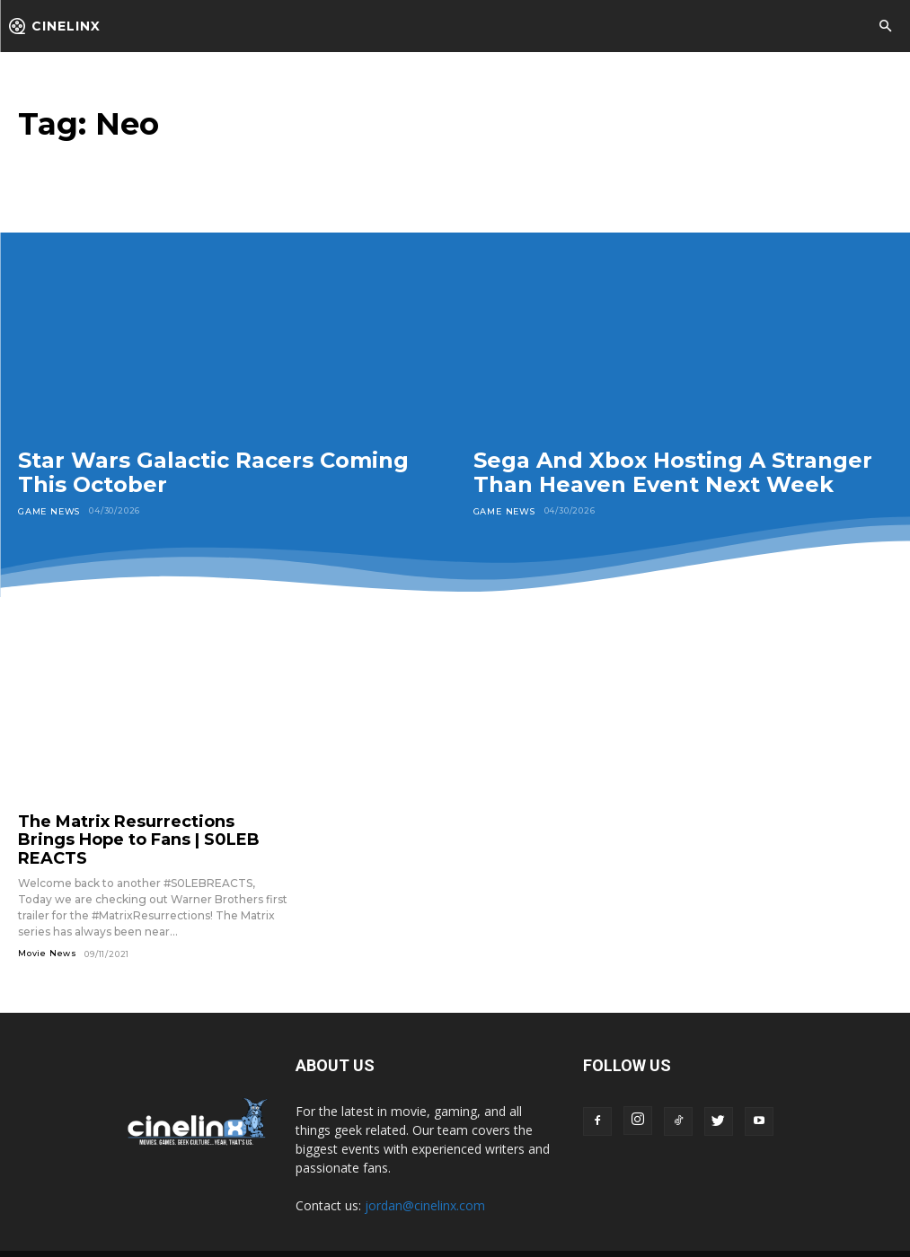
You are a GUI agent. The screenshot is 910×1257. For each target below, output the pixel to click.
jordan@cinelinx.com (425, 1179)
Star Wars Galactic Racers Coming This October (213, 472)
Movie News (47, 928)
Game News (48, 510)
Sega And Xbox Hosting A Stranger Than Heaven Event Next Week (672, 472)
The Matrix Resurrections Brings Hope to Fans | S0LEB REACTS (135, 827)
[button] (885, 27)
